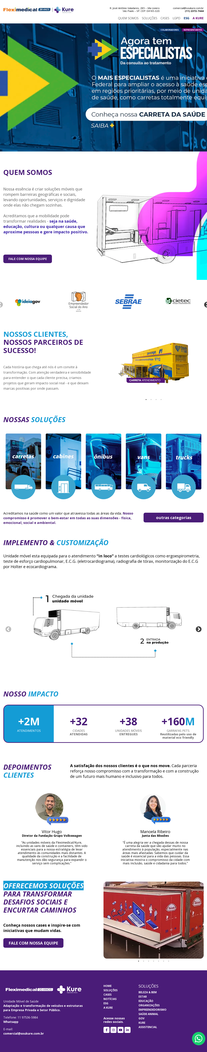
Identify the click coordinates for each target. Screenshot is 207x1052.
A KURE (108, 1007)
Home (108, 986)
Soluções (111, 990)
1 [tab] (146, 399)
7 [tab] (168, 961)
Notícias (110, 999)
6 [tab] (163, 961)
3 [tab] (156, 399)
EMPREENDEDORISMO (152, 1009)
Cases (108, 994)
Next (198, 629)
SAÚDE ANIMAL (148, 1014)
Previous (8, 629)
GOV (141, 1018)
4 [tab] (161, 399)
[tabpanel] (154, 363)
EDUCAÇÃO (146, 1001)
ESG (106, 1003)
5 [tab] (158, 961)
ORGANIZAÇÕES (149, 1005)
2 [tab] (151, 399)
